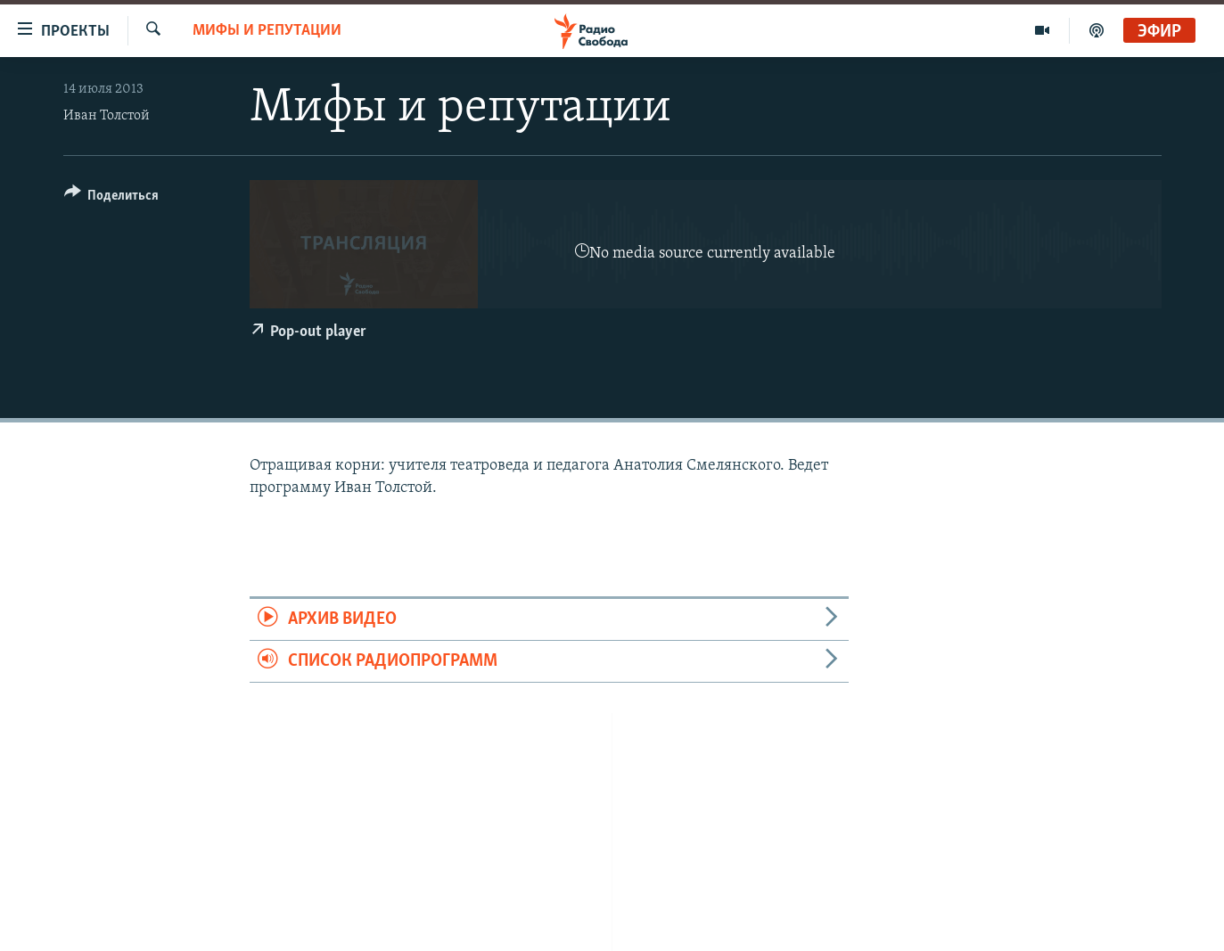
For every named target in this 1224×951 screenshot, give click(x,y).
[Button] (112, 198)
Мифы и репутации (267, 30)
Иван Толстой (106, 116)
